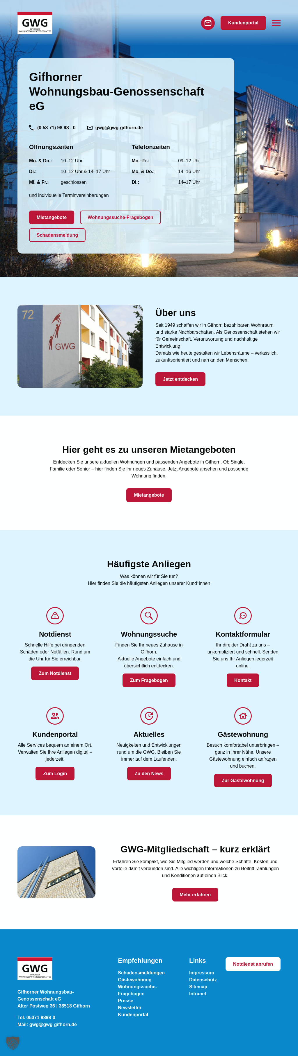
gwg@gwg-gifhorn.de (115, 127)
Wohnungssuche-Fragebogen (120, 217)
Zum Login (55, 773)
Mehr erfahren (195, 894)
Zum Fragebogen (149, 680)
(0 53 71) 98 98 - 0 (52, 127)
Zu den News (149, 773)
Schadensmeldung (57, 235)
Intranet (197, 993)
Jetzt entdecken (180, 379)
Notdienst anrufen (253, 964)
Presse (125, 1000)
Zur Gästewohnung (243, 780)
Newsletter (129, 1007)
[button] (276, 23)
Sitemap (198, 986)
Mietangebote (52, 217)
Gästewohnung (135, 979)
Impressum (201, 972)
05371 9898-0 (40, 1017)
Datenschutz (203, 979)
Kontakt (243, 680)
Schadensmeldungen (141, 972)
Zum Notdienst (55, 673)
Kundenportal (243, 22)
